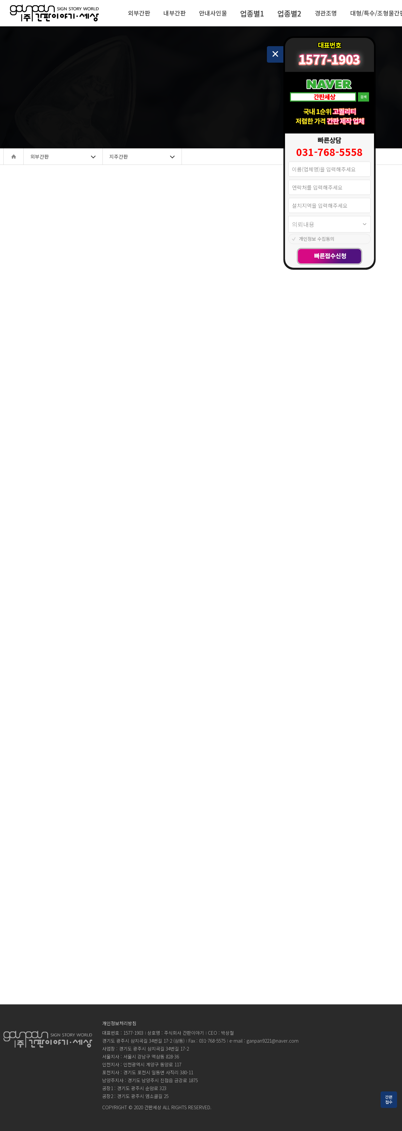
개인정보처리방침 (119, 1023)
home (13, 156)
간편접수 (388, 1099)
